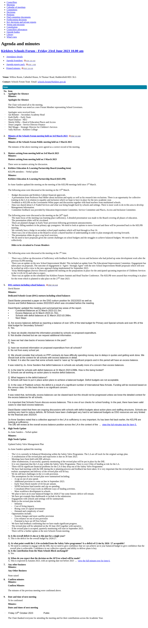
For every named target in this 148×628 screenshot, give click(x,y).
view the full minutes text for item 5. (119, 424)
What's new (12, 37)
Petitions (10, 14)
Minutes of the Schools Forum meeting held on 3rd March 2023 (44, 136)
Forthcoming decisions (17, 19)
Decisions (11, 12)
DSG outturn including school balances (33, 285)
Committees (12, 10)
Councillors (12, 2)
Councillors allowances (17, 29)
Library (10, 34)
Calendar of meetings (16, 7)
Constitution (12, 27)
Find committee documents (19, 17)
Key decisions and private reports (21, 22)
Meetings (11, 5)
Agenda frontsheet (20, 60)
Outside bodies (13, 32)
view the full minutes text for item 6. (94, 561)
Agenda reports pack (21, 64)
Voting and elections (16, 24)
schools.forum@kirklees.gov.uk (52, 82)
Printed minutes (19, 68)
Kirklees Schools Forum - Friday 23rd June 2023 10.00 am (42, 51)
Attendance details (14, 57)
